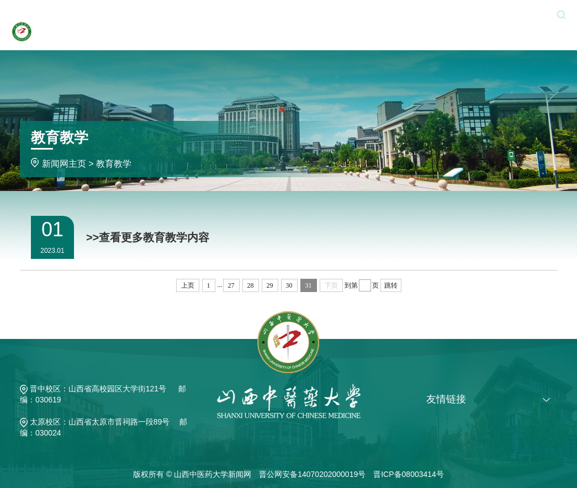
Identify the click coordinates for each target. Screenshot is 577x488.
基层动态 (483, 34)
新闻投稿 (480, 13)
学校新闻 (298, 34)
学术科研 (409, 34)
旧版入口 (526, 13)
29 (270, 285)
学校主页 (215, 34)
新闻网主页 (257, 34)
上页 (187, 285)
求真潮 (553, 34)
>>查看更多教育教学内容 (147, 237)
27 (231, 285)
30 (289, 285)
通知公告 (335, 34)
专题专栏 (520, 34)
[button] (561, 13)
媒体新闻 (446, 34)
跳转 (391, 285)
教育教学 (372, 34)
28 (250, 285)
